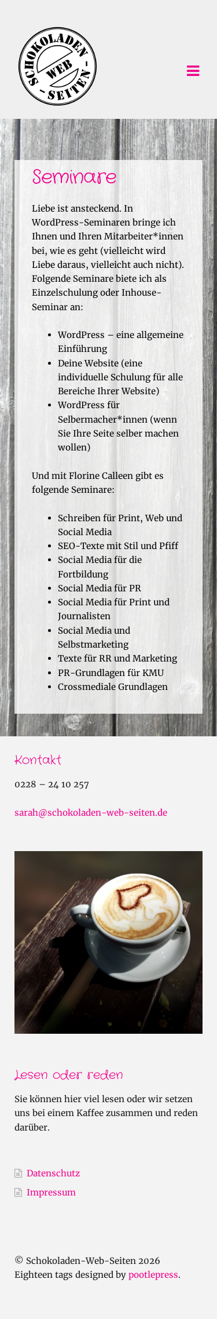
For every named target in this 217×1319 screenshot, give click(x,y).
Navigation (193, 71)
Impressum (51, 1192)
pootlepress (153, 1274)
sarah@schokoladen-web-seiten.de (90, 812)
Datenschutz (53, 1173)
